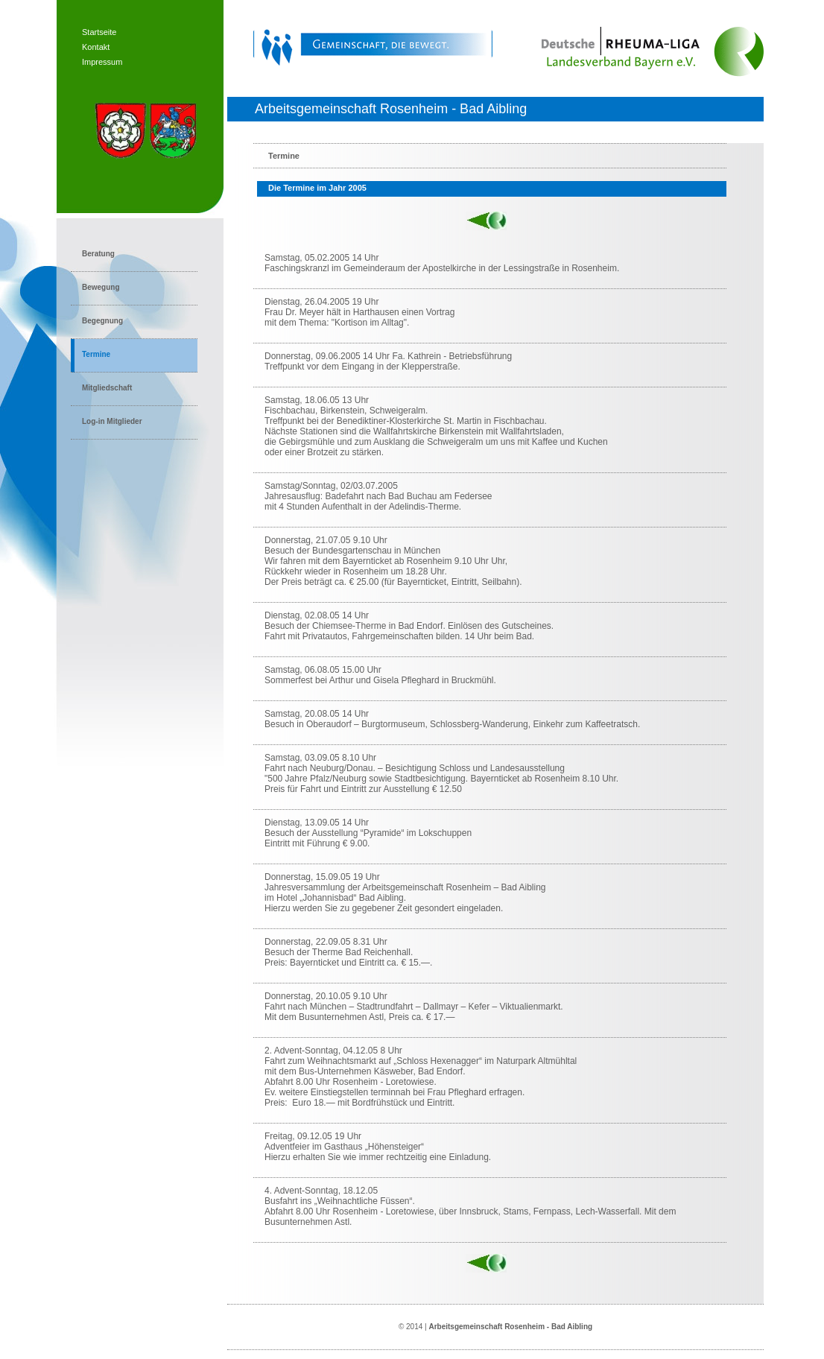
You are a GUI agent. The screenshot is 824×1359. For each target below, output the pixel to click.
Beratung (98, 254)
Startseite (99, 32)
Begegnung (102, 321)
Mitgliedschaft (107, 388)
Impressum (102, 61)
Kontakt (96, 46)
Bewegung (101, 287)
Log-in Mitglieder (112, 421)
